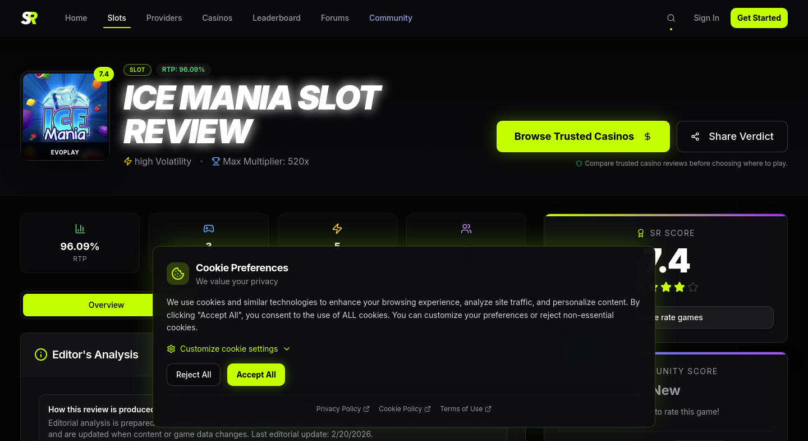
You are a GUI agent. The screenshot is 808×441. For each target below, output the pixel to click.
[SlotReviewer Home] (29, 18)
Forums (335, 17)
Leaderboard (276, 17)
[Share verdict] (732, 136)
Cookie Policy (405, 408)
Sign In (706, 17)
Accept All (256, 374)
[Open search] (671, 18)
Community (390, 17)
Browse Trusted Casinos (583, 136)
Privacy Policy (343, 408)
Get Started (759, 17)
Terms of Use (466, 408)
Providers (164, 17)
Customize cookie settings (229, 348)
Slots (117, 20)
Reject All (193, 374)
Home (76, 17)
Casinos (218, 17)
